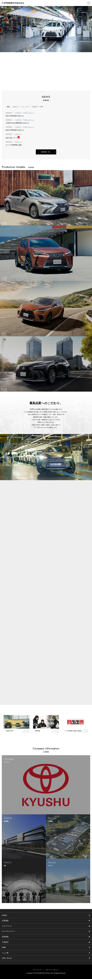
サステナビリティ (8, 931)
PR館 (4, 947)
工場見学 (5, 942)
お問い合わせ (7, 958)
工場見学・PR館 (37, 107)
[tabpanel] (46, 29)
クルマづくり (7, 926)
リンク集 (5, 953)
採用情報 (5, 937)
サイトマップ (37, 969)
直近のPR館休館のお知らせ (15, 116)
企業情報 (5, 921)
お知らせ (15, 107)
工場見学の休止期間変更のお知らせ (17, 123)
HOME (4, 915)
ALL (8, 107)
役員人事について (13, 138)
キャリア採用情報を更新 (14, 145)
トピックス (25, 107)
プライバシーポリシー (52, 969)
